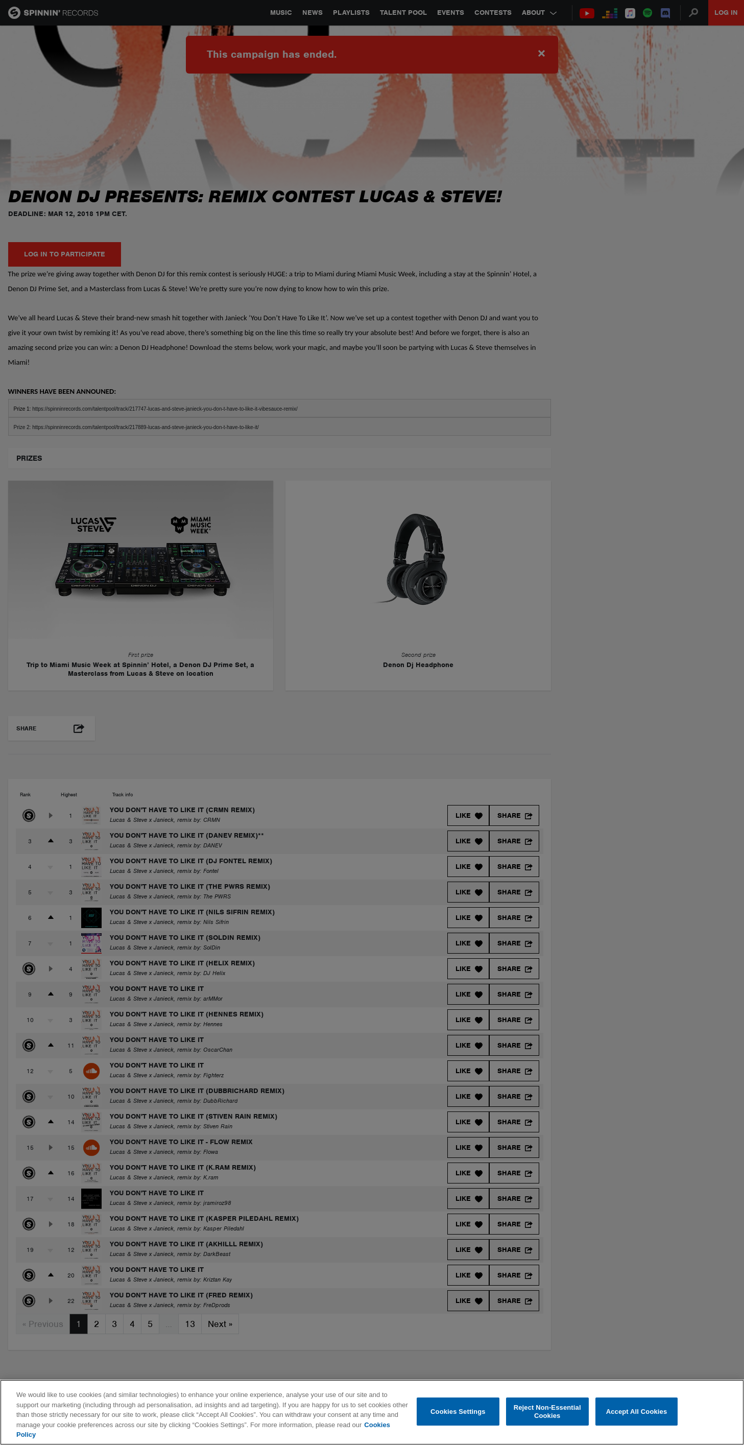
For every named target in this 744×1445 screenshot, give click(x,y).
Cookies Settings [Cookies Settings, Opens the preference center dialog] (458, 1411)
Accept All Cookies (636, 1411)
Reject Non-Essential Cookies (547, 1411)
